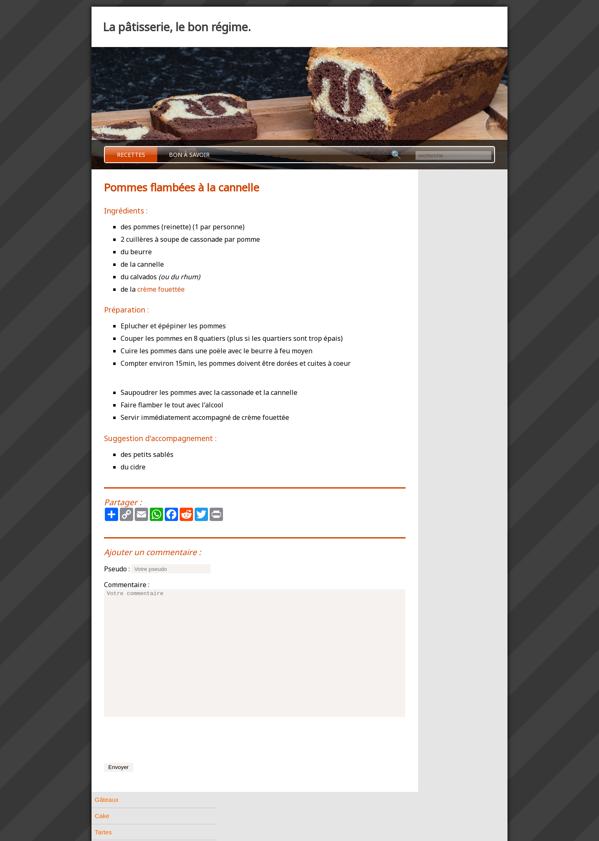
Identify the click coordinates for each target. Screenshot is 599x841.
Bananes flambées (420, 468)
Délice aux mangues (422, 491)
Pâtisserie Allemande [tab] (415, 404)
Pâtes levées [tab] (404, 274)
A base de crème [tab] (409, 371)
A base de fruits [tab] (408, 452)
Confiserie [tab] (400, 420)
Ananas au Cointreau (423, 480)
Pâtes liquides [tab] (406, 290)
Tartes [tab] (394, 209)
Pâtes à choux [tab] (406, 242)
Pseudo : (117, 568)
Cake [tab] (393, 193)
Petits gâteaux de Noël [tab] (418, 339)
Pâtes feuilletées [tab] (409, 258)
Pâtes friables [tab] (405, 225)
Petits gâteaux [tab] (406, 323)
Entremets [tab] (400, 388)
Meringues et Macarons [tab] (419, 355)
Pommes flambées (420, 502)
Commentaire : (126, 584)
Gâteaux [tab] (398, 177)
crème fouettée (161, 289)
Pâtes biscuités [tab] (407, 306)
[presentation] (167, 740)
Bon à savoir (189, 155)
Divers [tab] (395, 436)
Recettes (131, 155)
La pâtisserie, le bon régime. (177, 27)
